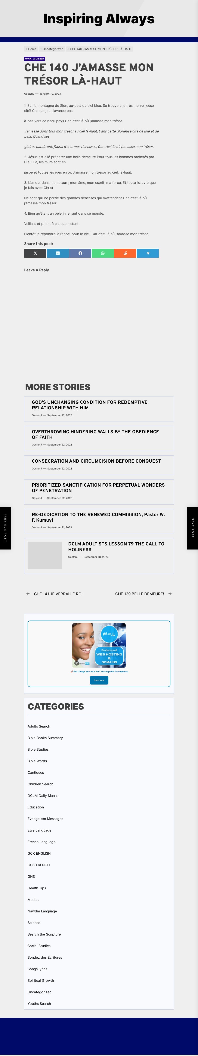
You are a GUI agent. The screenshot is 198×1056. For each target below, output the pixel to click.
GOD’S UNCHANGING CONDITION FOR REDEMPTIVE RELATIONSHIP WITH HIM (90, 405)
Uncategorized (34, 58)
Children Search (40, 784)
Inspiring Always (99, 19)
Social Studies (39, 946)
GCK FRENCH (39, 865)
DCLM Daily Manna (43, 795)
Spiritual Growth (41, 980)
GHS (31, 876)
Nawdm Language (42, 911)
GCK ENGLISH (39, 853)
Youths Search (39, 1003)
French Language (41, 842)
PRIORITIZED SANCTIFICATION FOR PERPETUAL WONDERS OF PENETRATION (98, 488)
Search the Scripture (44, 934)
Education (36, 807)
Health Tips (37, 888)
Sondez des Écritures (45, 957)
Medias (33, 899)
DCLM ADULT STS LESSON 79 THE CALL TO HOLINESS (116, 547)
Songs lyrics (37, 969)
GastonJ (29, 93)
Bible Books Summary (45, 738)
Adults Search (39, 726)
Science (34, 923)
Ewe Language (39, 830)
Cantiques (36, 772)
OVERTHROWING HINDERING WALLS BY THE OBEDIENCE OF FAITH (95, 435)
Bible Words (37, 761)
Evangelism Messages (45, 819)
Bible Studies (38, 749)
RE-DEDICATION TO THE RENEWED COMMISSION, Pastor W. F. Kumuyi (98, 517)
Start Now (99, 680)
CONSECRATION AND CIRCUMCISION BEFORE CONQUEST (96, 461)
